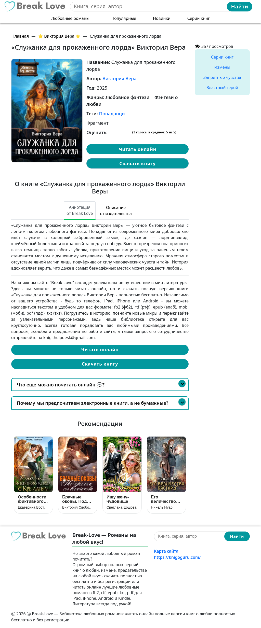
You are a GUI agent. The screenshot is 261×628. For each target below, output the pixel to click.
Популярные (123, 18)
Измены (222, 67)
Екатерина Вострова (33, 507)
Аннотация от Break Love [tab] (80, 210)
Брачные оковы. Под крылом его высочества (75, 499)
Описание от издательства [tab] (116, 210)
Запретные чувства (222, 77)
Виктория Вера (119, 78)
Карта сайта (166, 551)
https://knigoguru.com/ (177, 557)
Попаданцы (112, 113)
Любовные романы (70, 18)
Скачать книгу (137, 163)
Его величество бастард (163, 499)
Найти (240, 6)
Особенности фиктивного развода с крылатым (32, 499)
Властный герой (222, 87)
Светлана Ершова (121, 507)
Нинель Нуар (162, 507)
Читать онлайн (137, 149)
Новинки (162, 18)
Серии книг (198, 18)
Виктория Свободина (77, 507)
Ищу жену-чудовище (118, 499)
